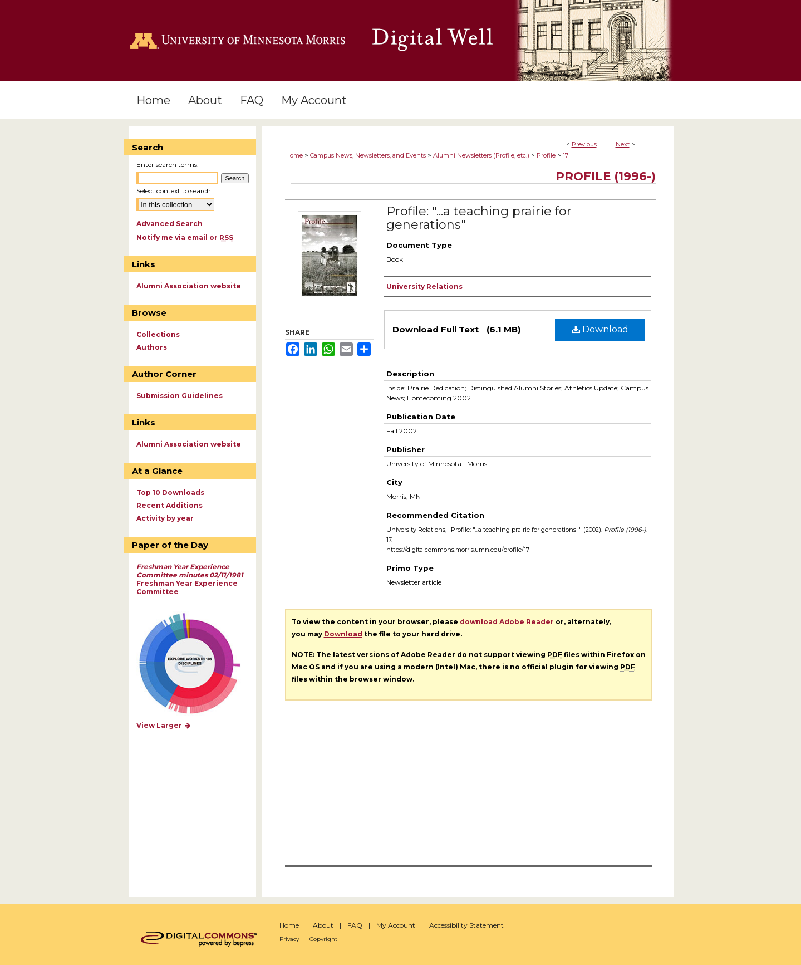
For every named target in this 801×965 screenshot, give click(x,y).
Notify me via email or (184, 237)
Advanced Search (169, 223)
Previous (584, 144)
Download (600, 329)
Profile (546, 155)
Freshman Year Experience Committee (189, 579)
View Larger (164, 725)
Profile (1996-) (606, 176)
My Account (395, 925)
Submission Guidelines (179, 395)
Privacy (289, 939)
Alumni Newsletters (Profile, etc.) (481, 155)
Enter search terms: (167, 164)
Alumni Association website (188, 286)
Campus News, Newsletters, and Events (368, 155)
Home (294, 155)
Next (623, 144)
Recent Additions (169, 505)
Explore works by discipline (196, 664)
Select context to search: (174, 191)
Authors (151, 347)
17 (565, 155)
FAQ (354, 925)
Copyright (323, 939)
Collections (158, 334)
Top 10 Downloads (170, 492)
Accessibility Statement (466, 925)
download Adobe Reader (507, 622)
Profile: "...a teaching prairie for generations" (479, 218)
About (323, 925)
